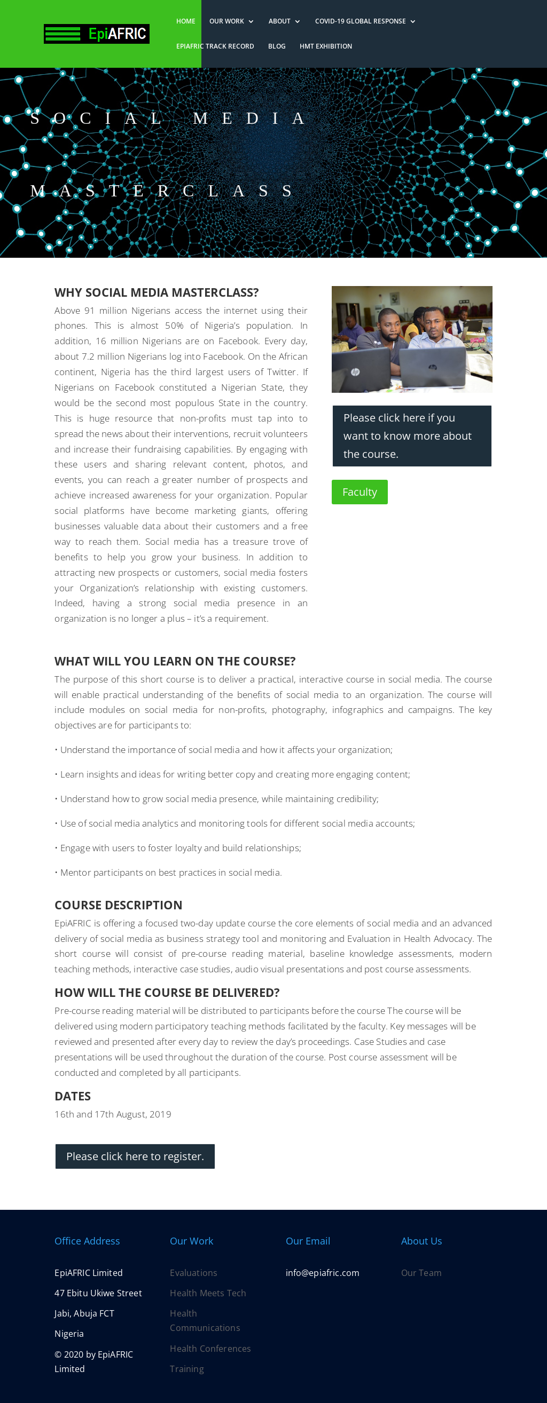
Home (186, 22)
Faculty (359, 492)
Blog (277, 47)
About (280, 22)
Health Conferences (210, 1348)
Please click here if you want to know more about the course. (407, 435)
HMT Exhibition (326, 47)
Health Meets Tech (208, 1293)
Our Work (226, 22)
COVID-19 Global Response (360, 22)
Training (187, 1369)
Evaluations (193, 1273)
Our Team (421, 1273)
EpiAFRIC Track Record (215, 47)
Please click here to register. (135, 1156)
